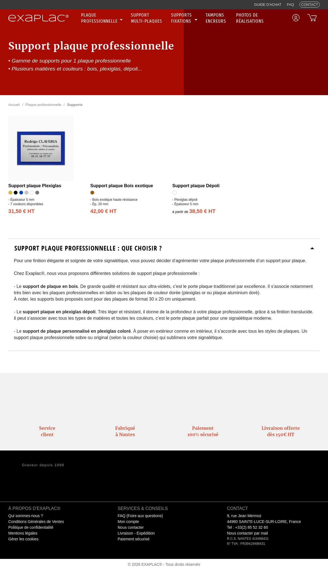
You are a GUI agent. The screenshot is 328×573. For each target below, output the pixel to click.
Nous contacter (131, 527)
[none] (102, 18)
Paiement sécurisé (133, 539)
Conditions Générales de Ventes (36, 521)
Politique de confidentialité (30, 527)
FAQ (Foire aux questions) (140, 516)
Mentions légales (22, 533)
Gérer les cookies (23, 539)
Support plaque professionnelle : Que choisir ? (88, 248)
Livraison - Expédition (136, 533)
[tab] (164, 248)
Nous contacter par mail (247, 533)
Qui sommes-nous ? (25, 516)
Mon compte (128, 521)
